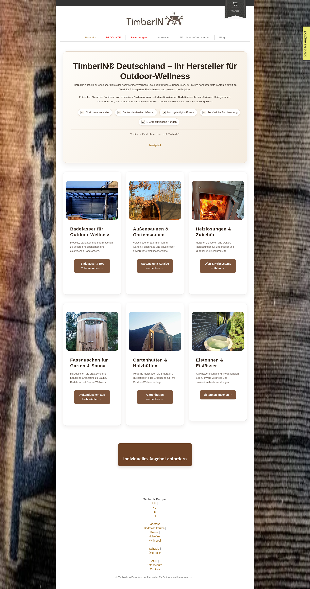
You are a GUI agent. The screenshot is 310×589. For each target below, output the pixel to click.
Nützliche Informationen (195, 37)
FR (154, 511)
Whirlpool (155, 540)
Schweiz (154, 548)
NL (154, 507)
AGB (154, 561)
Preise (154, 532)
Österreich (155, 552)
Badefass (154, 524)
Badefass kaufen (154, 528)
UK (154, 503)
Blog (222, 37)
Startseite (90, 37)
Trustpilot (155, 145)
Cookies (155, 569)
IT (155, 515)
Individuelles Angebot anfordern (155, 459)
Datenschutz (154, 565)
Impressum (163, 37)
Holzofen (154, 536)
